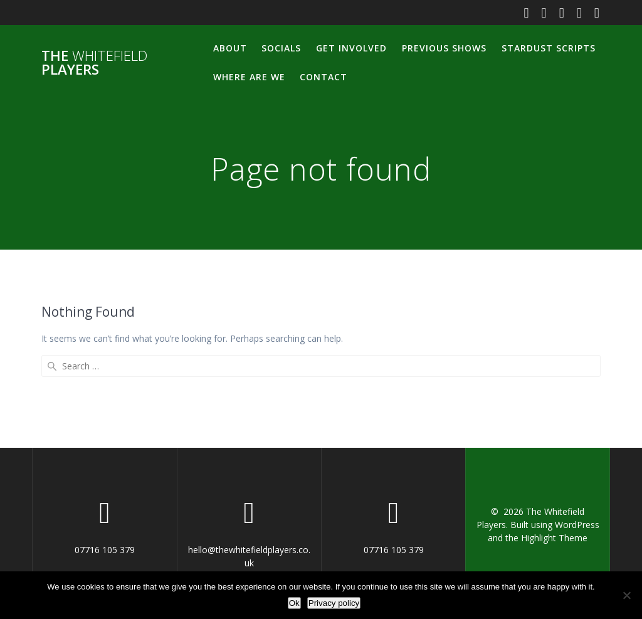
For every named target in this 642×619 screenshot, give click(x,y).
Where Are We (249, 77)
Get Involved (351, 48)
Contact (323, 77)
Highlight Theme (554, 538)
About (230, 48)
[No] (626, 595)
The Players (94, 63)
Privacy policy (333, 603)
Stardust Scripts (549, 48)
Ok (294, 603)
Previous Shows (444, 48)
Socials (281, 48)
